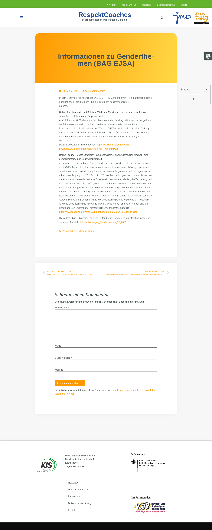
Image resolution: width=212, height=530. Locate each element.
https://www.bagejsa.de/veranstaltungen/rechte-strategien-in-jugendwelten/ (98, 212)
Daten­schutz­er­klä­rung (166, 5)
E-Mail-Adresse (63, 358)
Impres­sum (146, 5)
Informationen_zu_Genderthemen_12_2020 (103, 222)
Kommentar (62, 307)
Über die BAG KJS (128, 5)
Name (59, 346)
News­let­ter (111, 5)
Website (59, 370)
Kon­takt (184, 5)
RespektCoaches (104, 14)
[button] (21, 17)
